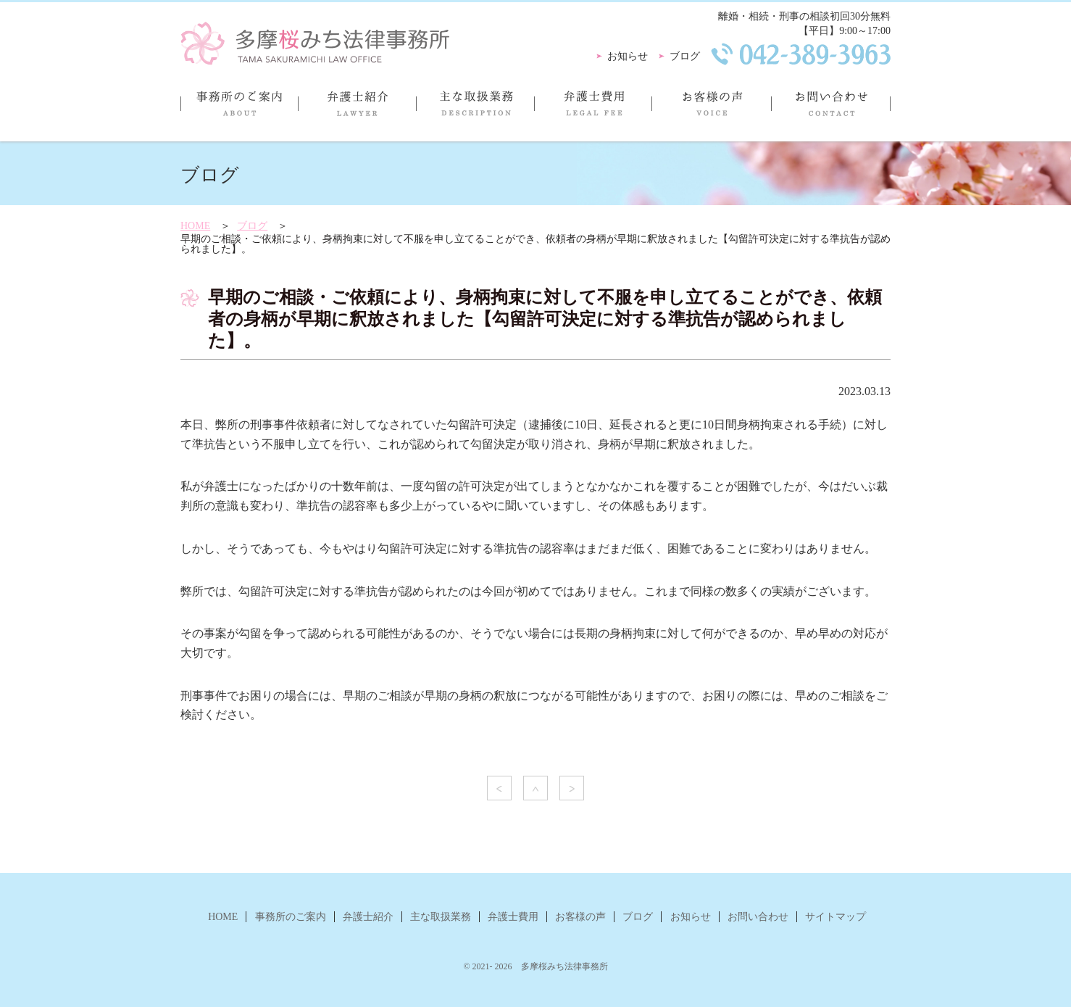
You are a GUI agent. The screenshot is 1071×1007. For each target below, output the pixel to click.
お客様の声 (711, 109)
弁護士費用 (592, 109)
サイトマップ (835, 916)
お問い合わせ (831, 109)
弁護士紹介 (357, 109)
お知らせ (627, 56)
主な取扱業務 (475, 109)
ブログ (685, 56)
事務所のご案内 (239, 109)
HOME (195, 225)
